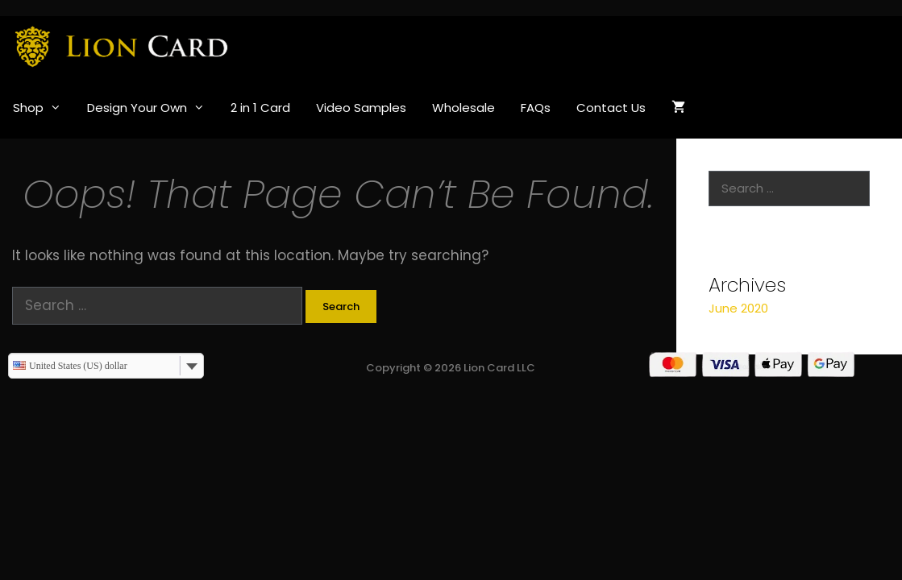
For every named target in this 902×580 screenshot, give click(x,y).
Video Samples (361, 107)
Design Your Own (152, 108)
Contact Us (611, 107)
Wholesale (463, 107)
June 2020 (738, 308)
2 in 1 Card (260, 107)
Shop (43, 108)
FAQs (536, 107)
